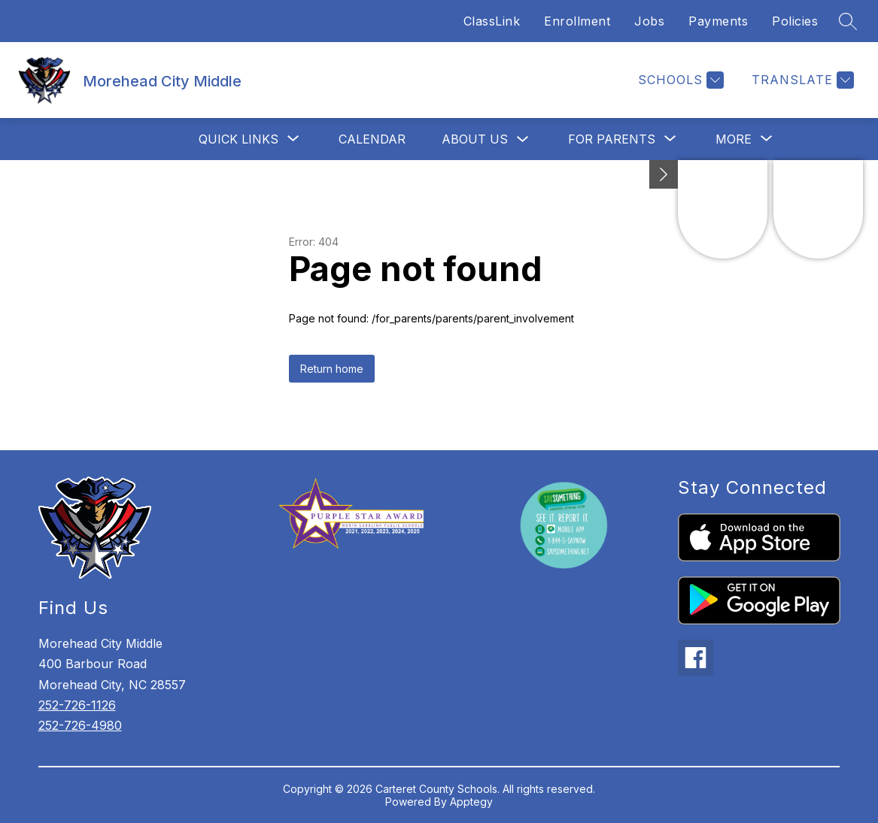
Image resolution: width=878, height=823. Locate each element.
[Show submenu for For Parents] (611, 139)
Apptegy (471, 801)
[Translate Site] (801, 80)
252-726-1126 (77, 705)
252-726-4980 (80, 725)
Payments (718, 21)
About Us (475, 139)
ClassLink (492, 21)
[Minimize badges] (663, 174)
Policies (795, 21)
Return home (331, 368)
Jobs (649, 21)
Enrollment (577, 21)
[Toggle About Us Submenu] (523, 139)
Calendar (372, 139)
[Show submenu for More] (733, 139)
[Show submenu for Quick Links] (238, 139)
